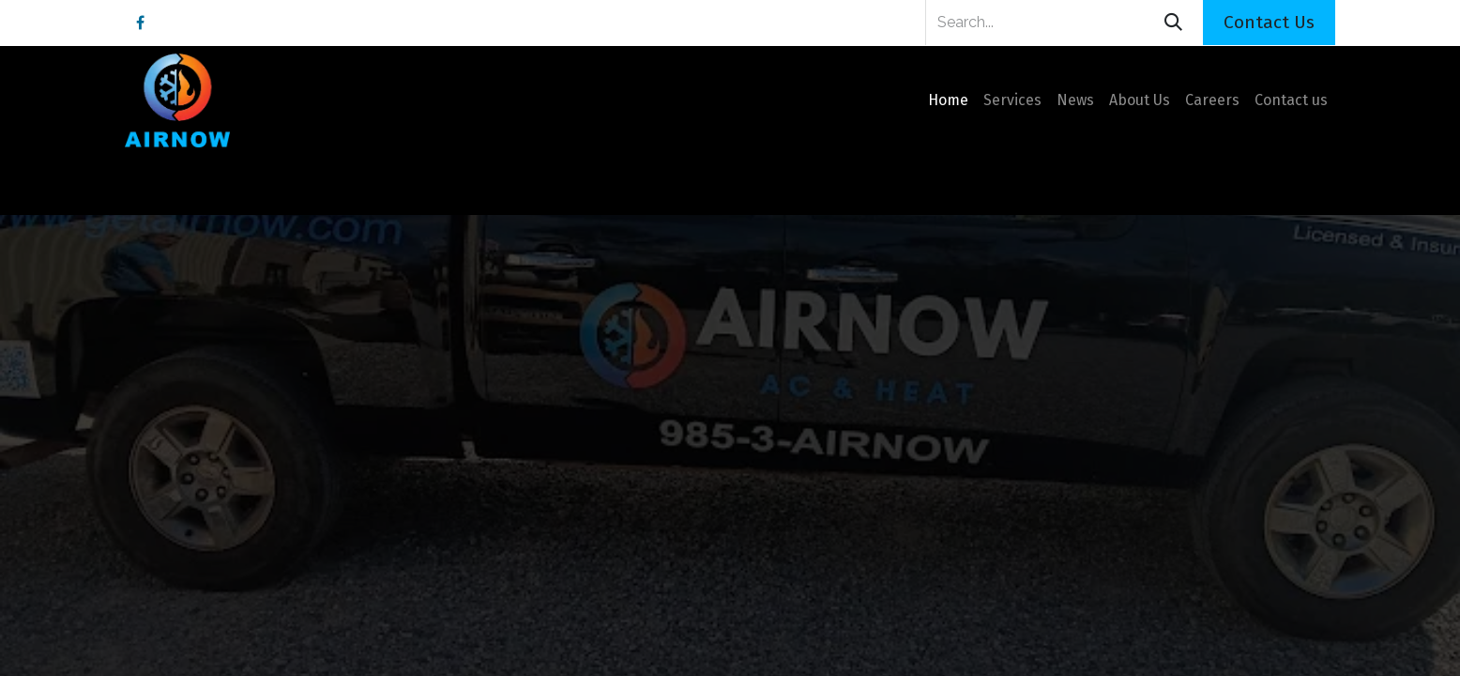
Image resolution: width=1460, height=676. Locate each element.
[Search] (1173, 22)
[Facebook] (140, 23)
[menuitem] (948, 100)
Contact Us (1269, 22)
